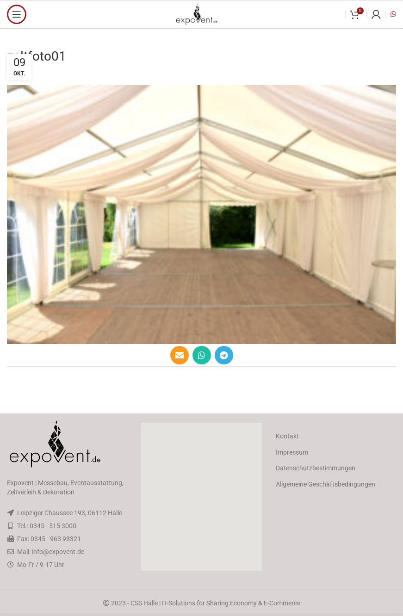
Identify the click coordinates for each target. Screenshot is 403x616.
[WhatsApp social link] (201, 355)
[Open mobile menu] (16, 14)
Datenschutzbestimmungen (315, 468)
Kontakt (287, 436)
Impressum (292, 452)
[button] (201, 496)
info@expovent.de (58, 551)
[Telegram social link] (224, 355)
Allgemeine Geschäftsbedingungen (325, 484)
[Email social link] (179, 355)
